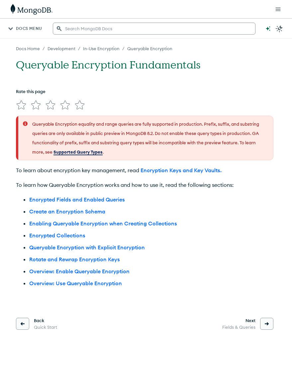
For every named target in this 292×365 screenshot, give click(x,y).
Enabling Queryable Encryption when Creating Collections (103, 223)
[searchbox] (154, 29)
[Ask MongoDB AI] (268, 28)
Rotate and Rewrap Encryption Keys (74, 259)
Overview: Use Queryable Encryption (75, 283)
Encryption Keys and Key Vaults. (181, 170)
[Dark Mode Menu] (279, 28)
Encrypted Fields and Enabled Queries (77, 199)
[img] (21, 105)
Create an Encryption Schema (67, 211)
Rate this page (31, 91)
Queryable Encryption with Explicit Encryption (87, 247)
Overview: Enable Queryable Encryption (79, 271)
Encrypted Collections (57, 235)
